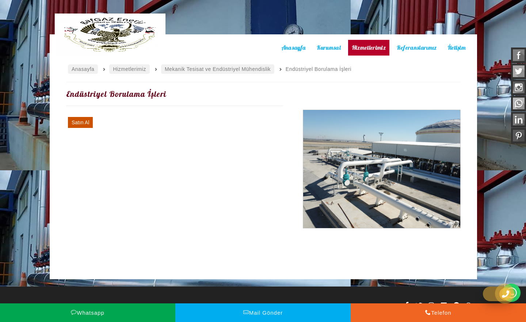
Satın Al (80, 122)
